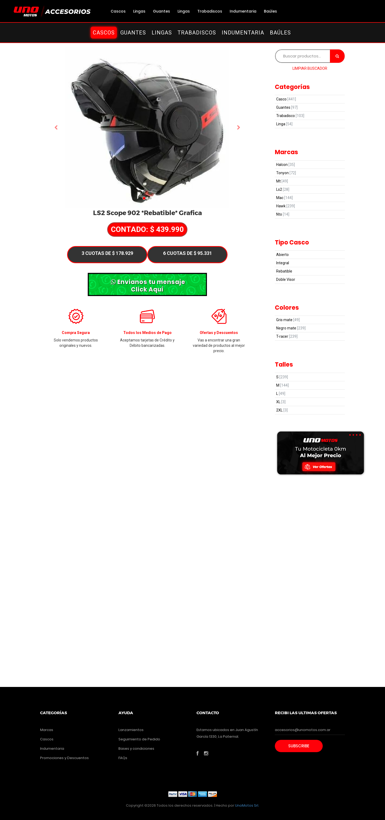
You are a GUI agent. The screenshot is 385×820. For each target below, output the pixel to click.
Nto (282, 214)
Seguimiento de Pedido (139, 739)
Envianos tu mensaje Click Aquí (148, 285)
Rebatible (284, 271)
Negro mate (291, 328)
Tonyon (286, 173)
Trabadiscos (209, 11)
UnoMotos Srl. (247, 805)
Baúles (270, 11)
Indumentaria (243, 11)
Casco (286, 99)
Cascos (118, 11)
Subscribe (298, 746)
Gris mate (288, 320)
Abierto (282, 254)
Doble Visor (285, 279)
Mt (282, 181)
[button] (56, 127)
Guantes (161, 11)
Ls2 (282, 189)
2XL (282, 410)
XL (281, 402)
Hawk (285, 206)
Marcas (46, 729)
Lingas (139, 11)
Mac (284, 198)
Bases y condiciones (136, 748)
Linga (284, 124)
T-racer (287, 336)
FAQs (122, 757)
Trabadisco (290, 116)
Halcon (285, 164)
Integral (282, 263)
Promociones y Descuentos (64, 757)
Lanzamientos (131, 729)
